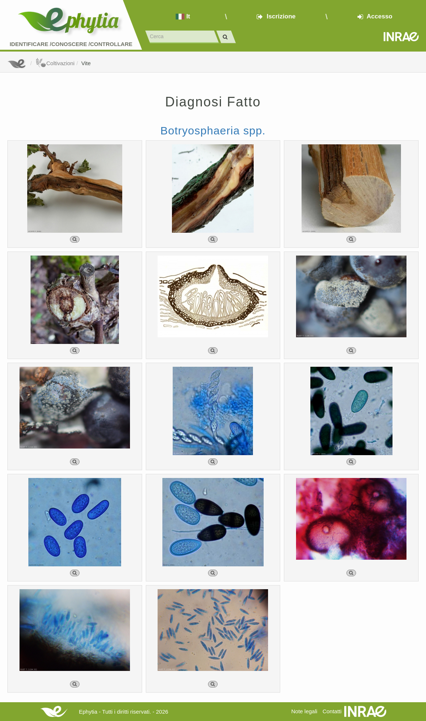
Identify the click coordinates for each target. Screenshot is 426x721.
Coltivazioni (55, 63)
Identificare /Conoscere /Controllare (71, 44)
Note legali (304, 711)
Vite (86, 63)
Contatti (332, 711)
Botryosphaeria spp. (213, 130)
